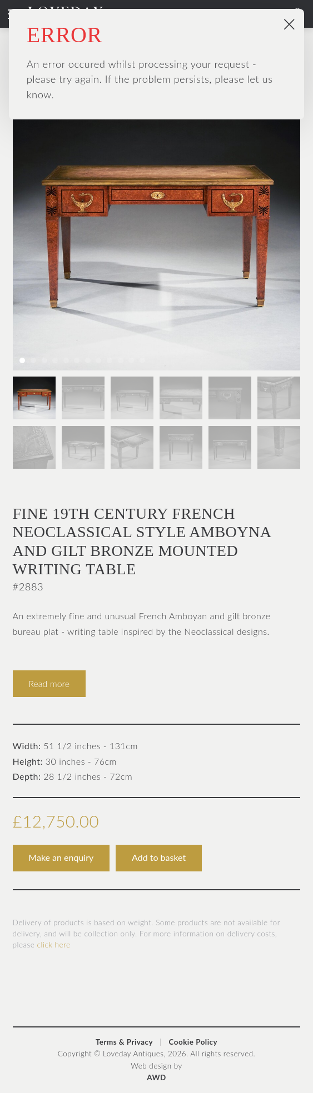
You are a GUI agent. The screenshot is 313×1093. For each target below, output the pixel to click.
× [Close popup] (289, 23)
